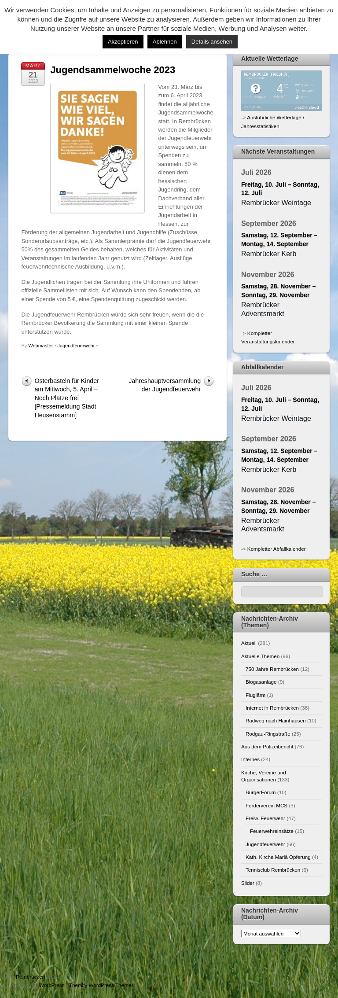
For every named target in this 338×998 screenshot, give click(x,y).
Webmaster (40, 345)
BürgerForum (261, 792)
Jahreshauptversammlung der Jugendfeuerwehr (165, 385)
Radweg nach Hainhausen (276, 720)
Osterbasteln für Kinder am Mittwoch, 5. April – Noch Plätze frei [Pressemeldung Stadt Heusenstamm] (66, 398)
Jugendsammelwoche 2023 (112, 69)
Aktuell (249, 643)
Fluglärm (255, 695)
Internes (250, 759)
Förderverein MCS (266, 805)
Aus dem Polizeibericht (267, 746)
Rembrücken (30, 977)
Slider (247, 883)
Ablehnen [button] (165, 41)
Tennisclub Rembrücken (273, 870)
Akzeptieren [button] (123, 41)
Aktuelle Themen (260, 656)
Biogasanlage (261, 682)
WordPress (51, 985)
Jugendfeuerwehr (76, 345)
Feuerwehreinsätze (272, 831)
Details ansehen (211, 41)
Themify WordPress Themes (101, 985)
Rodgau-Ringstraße (268, 734)
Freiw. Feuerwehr (265, 818)
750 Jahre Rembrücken (272, 669)
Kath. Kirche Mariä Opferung (278, 857)
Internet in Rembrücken (272, 708)
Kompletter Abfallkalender (276, 549)
